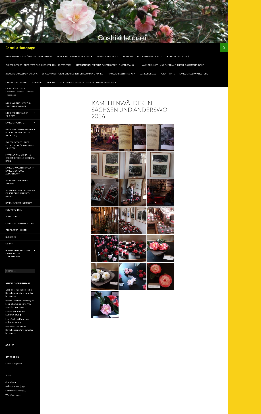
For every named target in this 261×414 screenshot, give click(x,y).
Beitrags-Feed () (15, 386)
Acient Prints (168, 73)
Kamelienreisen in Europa (122, 73)
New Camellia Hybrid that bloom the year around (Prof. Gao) (156, 56)
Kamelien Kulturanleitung (193, 73)
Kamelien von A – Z (106, 56)
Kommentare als (15, 390)
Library (51, 82)
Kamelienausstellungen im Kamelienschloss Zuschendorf (172, 65)
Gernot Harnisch (13, 289)
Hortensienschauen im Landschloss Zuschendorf (87, 82)
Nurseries (37, 82)
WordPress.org (12, 395)
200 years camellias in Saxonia (21, 73)
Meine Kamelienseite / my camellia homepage (28, 56)
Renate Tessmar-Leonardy (18, 300)
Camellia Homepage (20, 48)
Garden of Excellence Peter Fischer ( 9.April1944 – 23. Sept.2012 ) (38, 65)
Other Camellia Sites (16, 82)
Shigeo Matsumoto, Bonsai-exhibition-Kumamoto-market (73, 73)
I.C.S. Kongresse (148, 73)
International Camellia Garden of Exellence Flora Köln (106, 65)
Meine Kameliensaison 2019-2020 (73, 56)
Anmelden (10, 382)
